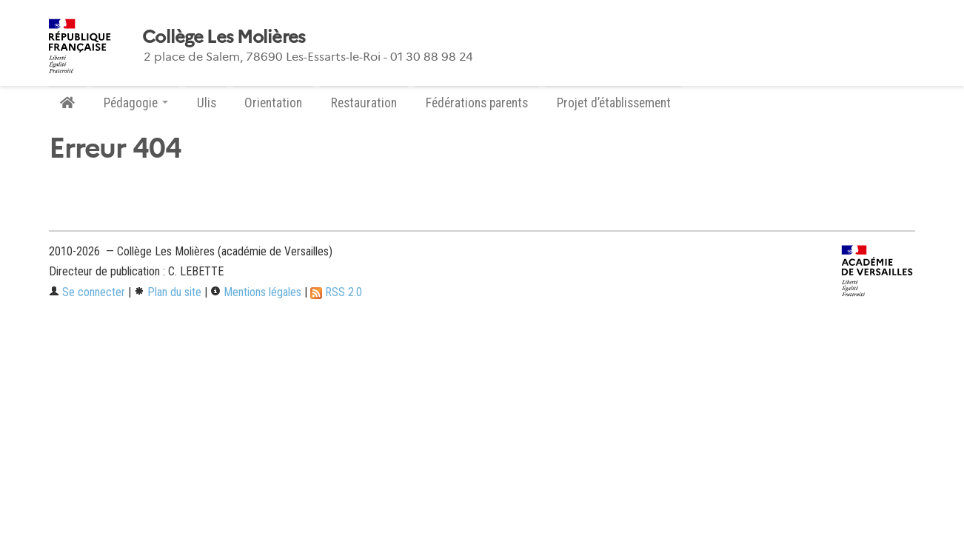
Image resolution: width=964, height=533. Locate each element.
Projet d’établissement (614, 102)
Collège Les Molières (224, 37)
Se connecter (87, 292)
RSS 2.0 (336, 292)
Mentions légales (255, 292)
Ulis (206, 102)
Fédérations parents (477, 102)
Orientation (273, 102)
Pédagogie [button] (136, 102)
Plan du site (167, 292)
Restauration (364, 102)
